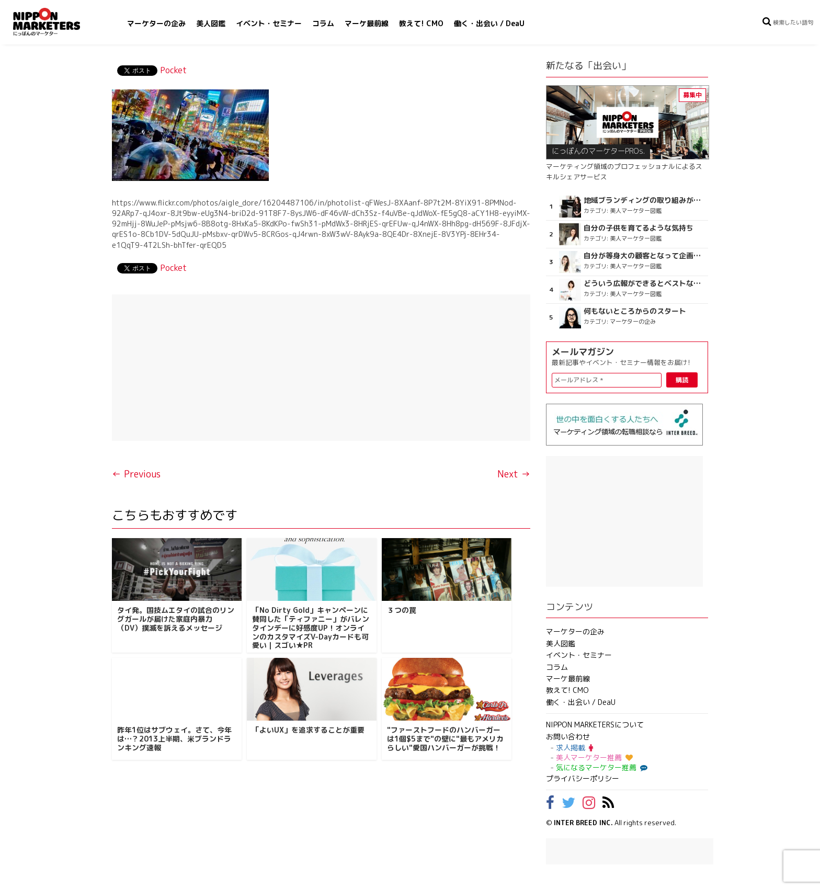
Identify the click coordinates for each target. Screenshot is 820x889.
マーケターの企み (156, 23)
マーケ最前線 (367, 23)
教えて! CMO (421, 23)
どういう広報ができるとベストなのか (644, 283)
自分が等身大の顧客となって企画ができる (644, 255)
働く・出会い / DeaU (489, 23)
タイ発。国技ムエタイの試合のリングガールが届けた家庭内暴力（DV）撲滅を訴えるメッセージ (175, 619)
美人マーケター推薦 (594, 757)
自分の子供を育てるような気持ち (638, 228)
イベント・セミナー (269, 23)
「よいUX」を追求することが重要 (308, 730)
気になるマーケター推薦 (600, 767)
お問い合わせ (568, 737)
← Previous (136, 474)
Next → (513, 474)
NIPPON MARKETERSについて (595, 725)
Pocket (173, 70)
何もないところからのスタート (635, 311)
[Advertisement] (321, 367)
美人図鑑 (210, 23)
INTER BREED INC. (583, 822)
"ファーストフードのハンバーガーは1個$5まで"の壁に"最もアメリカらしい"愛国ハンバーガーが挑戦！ (445, 739)
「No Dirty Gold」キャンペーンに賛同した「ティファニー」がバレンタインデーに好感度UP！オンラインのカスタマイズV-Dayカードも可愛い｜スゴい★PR (310, 627)
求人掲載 (574, 748)
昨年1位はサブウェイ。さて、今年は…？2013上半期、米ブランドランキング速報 (174, 739)
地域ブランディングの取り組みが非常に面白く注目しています (644, 200)
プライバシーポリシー (582, 778)
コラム (323, 23)
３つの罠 (401, 610)
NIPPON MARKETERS (57, 22)
